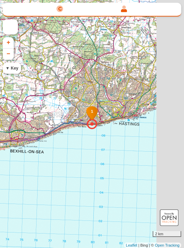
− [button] (8, 54)
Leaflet (131, 245)
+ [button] (8, 43)
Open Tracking (167, 245)
